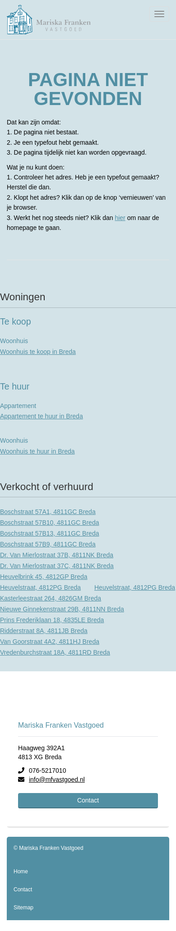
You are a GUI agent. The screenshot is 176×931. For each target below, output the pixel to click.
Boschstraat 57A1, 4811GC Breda (48, 511)
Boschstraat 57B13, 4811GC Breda (49, 533)
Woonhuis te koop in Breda (38, 351)
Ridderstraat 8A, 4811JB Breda (44, 630)
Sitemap (23, 907)
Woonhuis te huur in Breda (37, 451)
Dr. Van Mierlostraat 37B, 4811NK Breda (56, 555)
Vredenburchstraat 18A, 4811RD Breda (55, 652)
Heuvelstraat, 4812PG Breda (40, 587)
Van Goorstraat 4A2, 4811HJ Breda (49, 641)
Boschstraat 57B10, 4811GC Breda (49, 522)
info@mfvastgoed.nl (57, 779)
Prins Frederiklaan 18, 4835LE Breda (52, 620)
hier (120, 217)
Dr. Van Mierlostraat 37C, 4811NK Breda (57, 565)
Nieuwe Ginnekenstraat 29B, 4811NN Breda (62, 609)
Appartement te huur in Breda (41, 416)
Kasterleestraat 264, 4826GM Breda (50, 598)
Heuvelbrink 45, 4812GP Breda (44, 576)
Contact (88, 800)
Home (21, 871)
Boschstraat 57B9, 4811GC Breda (48, 544)
